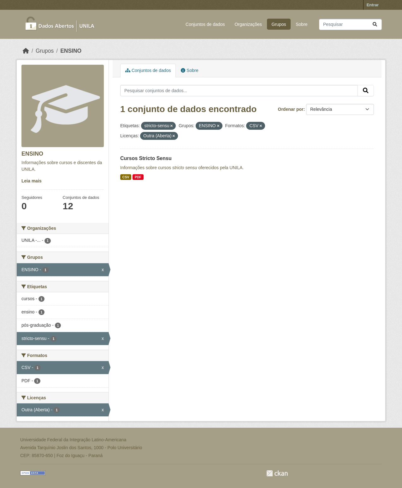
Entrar (373, 5)
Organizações (248, 24)
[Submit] (375, 24)
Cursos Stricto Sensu (146, 158)
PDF (138, 177)
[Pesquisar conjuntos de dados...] (350, 24)
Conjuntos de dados (205, 24)
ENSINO (70, 51)
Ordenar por (291, 109)
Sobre (301, 24)
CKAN (277, 473)
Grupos (279, 24)
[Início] (26, 51)
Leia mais (31, 180)
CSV (125, 177)
